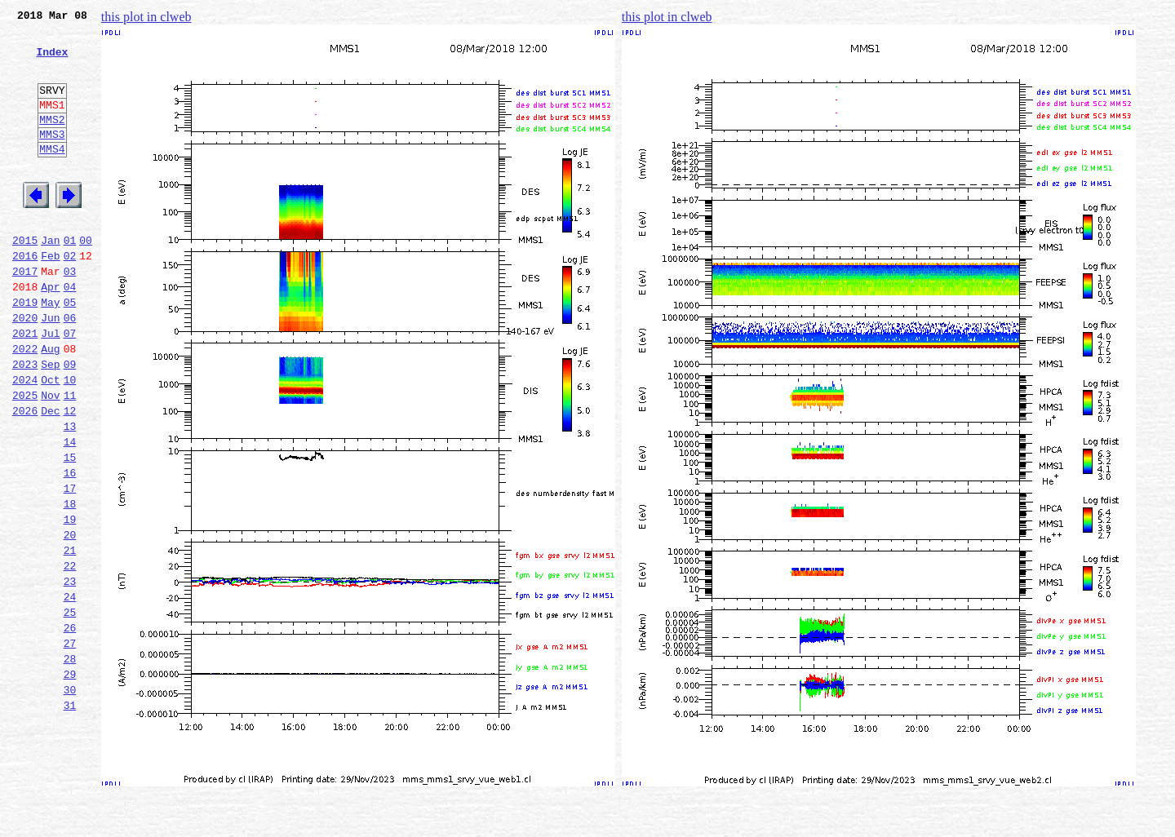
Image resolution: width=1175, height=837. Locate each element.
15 (70, 530)
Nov (50, 458)
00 (85, 279)
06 (70, 368)
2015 (25, 279)
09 (70, 422)
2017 (25, 315)
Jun (50, 368)
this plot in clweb (146, 17)
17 (70, 566)
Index (52, 61)
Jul (50, 386)
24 (70, 691)
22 (70, 656)
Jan (50, 279)
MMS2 (51, 141)
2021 (25, 386)
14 (70, 512)
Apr (50, 333)
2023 (25, 422)
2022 (25, 404)
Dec (50, 476)
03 (70, 315)
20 (70, 620)
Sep (50, 422)
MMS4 (51, 175)
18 (70, 584)
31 (70, 817)
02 (70, 297)
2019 (25, 350)
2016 (25, 297)
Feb (50, 297)
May (50, 350)
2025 (25, 458)
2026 (25, 476)
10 (70, 440)
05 (70, 350)
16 (70, 548)
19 (70, 602)
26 (70, 727)
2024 (25, 440)
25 (70, 709)
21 (70, 638)
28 (70, 763)
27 (70, 745)
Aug (50, 404)
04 (70, 333)
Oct (50, 440)
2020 (25, 368)
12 (70, 476)
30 (70, 799)
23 (70, 673)
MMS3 (51, 158)
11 (70, 458)
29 (70, 781)
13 (70, 494)
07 (70, 386)
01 (70, 279)
